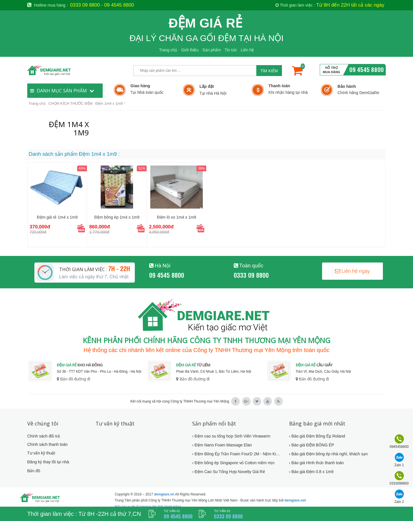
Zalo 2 (399, 502)
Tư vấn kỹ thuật (41, 453)
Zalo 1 (399, 465)
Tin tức (231, 50)
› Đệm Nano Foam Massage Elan (222, 445)
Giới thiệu (190, 50)
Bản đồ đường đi (73, 379)
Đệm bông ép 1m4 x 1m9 (116, 217)
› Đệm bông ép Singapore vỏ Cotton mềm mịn (233, 462)
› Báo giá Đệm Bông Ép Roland (317, 436)
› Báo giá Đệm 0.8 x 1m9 (311, 471)
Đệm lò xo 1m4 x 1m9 (176, 217)
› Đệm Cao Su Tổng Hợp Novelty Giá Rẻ (228, 471)
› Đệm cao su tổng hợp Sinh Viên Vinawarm (231, 436)
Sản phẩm (211, 50)
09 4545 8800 (366, 69)
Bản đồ (33, 470)
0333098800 (399, 483)
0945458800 (399, 447)
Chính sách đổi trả (43, 436)
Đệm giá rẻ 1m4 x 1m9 (57, 217)
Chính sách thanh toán (47, 444)
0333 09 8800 (251, 275)
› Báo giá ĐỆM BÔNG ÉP (311, 445)
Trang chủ (168, 50)
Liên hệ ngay (352, 271)
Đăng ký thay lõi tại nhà (48, 462)
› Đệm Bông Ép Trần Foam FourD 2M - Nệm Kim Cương (237, 454)
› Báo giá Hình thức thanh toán (316, 462)
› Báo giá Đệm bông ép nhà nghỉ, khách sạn (328, 454)
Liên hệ (247, 50)
